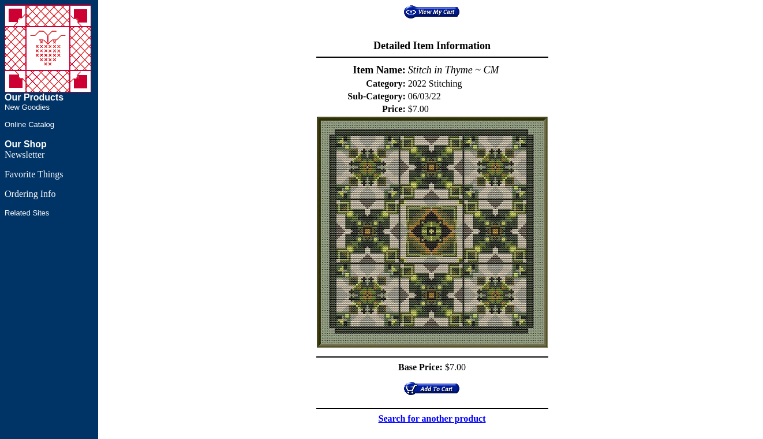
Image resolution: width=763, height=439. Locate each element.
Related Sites (27, 213)
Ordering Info (30, 194)
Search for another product (432, 418)
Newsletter (24, 154)
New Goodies (27, 107)
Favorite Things (34, 174)
